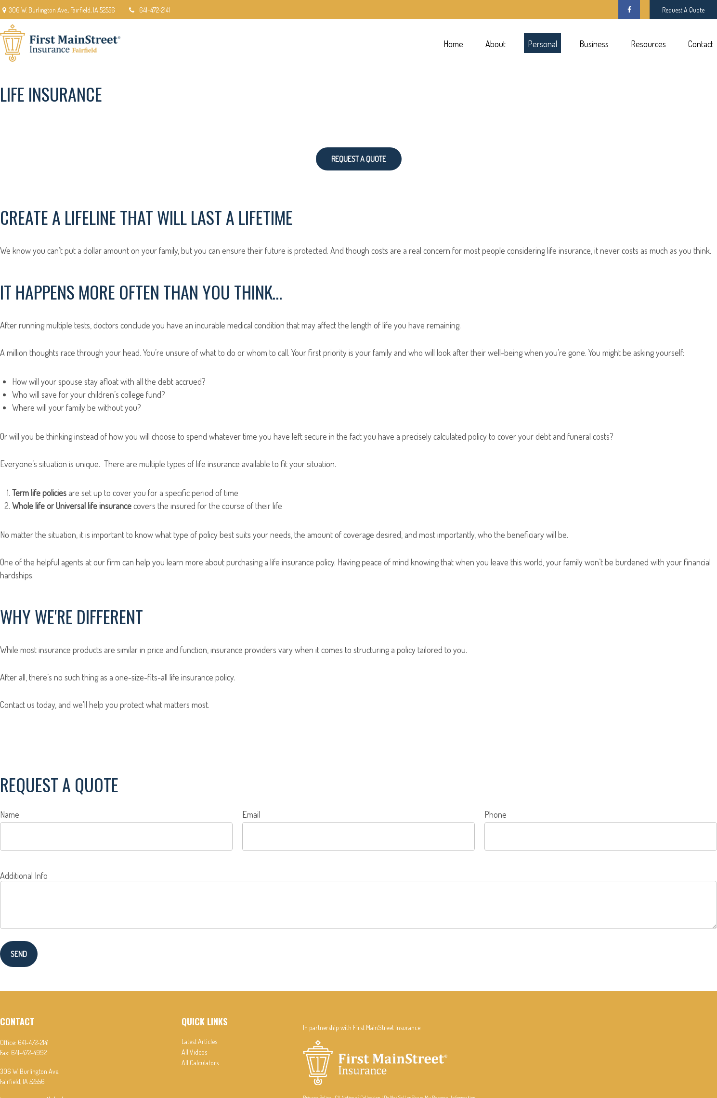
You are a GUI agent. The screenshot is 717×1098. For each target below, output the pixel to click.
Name (9, 814)
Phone (495, 814)
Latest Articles (199, 1041)
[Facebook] (629, 9)
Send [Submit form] (19, 954)
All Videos (194, 1052)
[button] (453, 43)
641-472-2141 (148, 10)
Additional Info (24, 875)
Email (251, 814)
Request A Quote (683, 10)
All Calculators (200, 1063)
